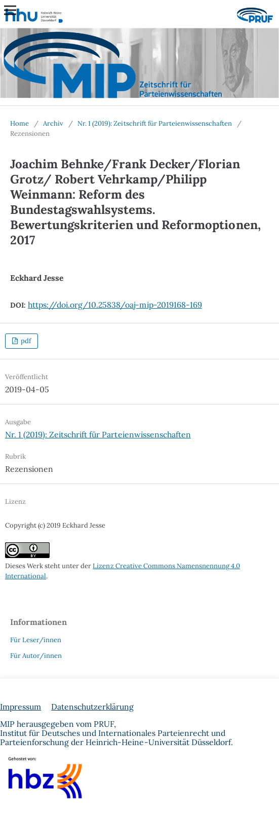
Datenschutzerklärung (92, 706)
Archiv (53, 123)
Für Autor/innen (36, 655)
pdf (25, 341)
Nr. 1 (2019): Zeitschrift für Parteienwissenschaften (154, 123)
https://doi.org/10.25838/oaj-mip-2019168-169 (115, 305)
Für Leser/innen (35, 640)
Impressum (20, 706)
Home (19, 123)
